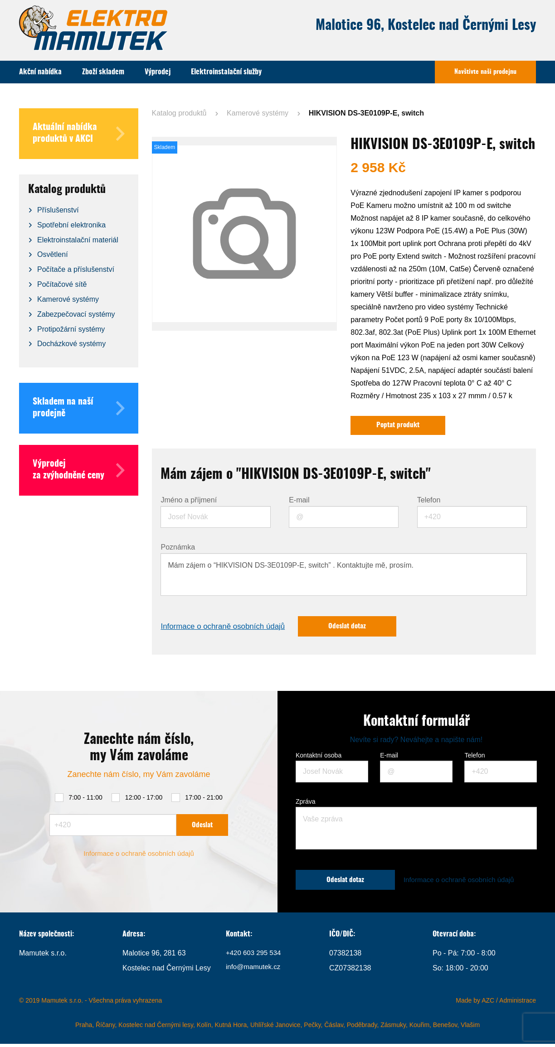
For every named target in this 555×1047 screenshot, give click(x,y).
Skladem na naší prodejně (79, 408)
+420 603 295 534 (255, 956)
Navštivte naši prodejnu (485, 72)
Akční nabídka (40, 72)
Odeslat (202, 826)
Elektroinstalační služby (226, 72)
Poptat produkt (401, 425)
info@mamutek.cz (255, 971)
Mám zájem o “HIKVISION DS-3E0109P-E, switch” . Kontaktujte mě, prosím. (344, 576)
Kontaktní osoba (318, 758)
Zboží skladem (103, 72)
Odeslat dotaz (358, 628)
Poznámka (178, 548)
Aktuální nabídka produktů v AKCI (79, 133)
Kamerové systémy (257, 113)
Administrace (517, 1003)
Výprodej (157, 72)
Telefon (429, 501)
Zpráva (306, 804)
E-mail (299, 501)
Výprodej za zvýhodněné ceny (79, 470)
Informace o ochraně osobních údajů (227, 628)
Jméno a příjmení (189, 501)
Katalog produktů (179, 113)
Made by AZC (475, 1003)
